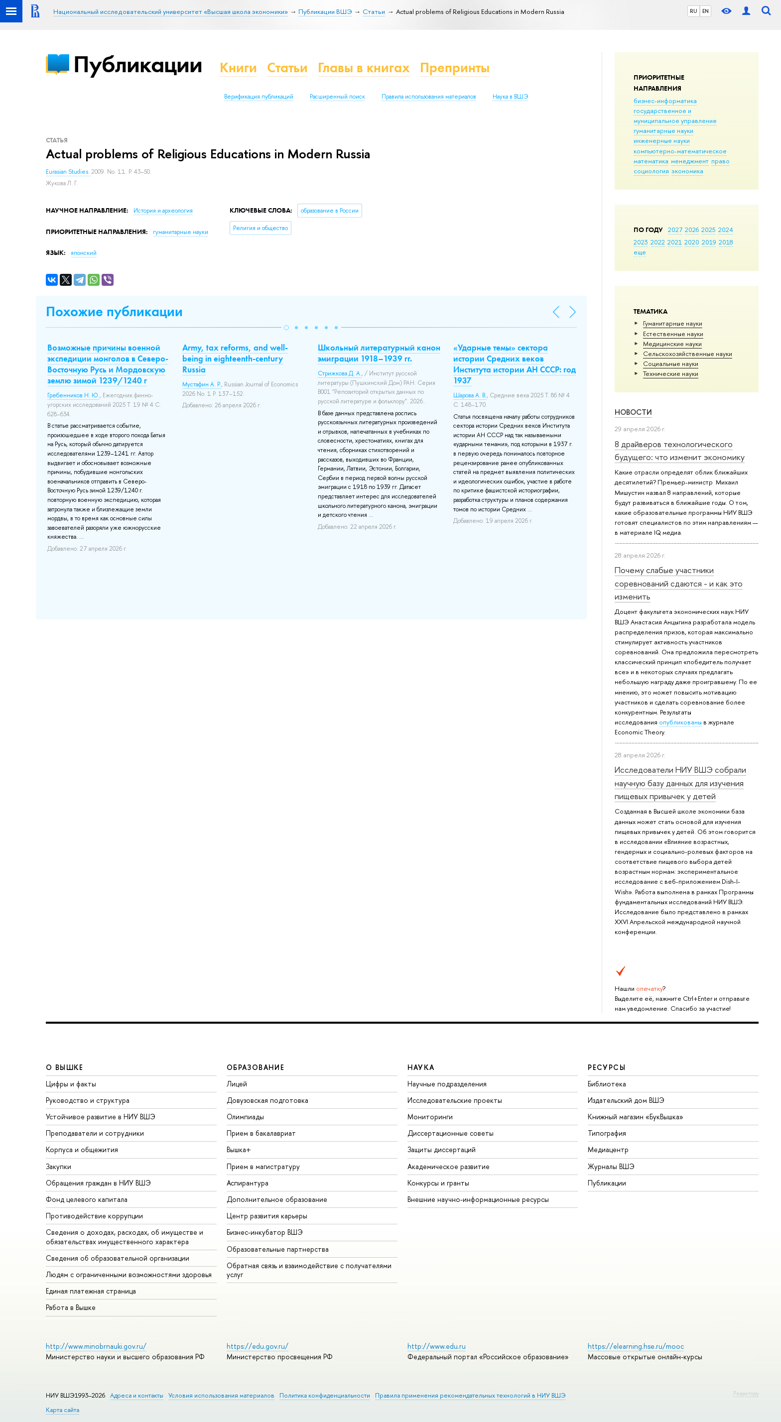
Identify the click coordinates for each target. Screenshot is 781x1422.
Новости (633, 412)
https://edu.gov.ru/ (257, 1346)
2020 (691, 241)
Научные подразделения (447, 1083)
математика (651, 160)
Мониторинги (430, 1116)
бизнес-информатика (665, 100)
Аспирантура (247, 1182)
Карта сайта (62, 1410)
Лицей (237, 1083)
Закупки (58, 1166)
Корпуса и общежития (82, 1149)
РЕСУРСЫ (607, 1067)
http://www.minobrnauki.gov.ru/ (96, 1346)
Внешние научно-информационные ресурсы (478, 1199)
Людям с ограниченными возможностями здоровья (129, 1274)
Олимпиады (245, 1116)
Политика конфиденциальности (324, 1395)
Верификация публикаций (258, 97)
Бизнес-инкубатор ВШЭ (265, 1232)
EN (705, 10)
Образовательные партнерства (278, 1249)
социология (651, 170)
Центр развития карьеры (267, 1215)
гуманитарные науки (663, 130)
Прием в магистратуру (263, 1166)
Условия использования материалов (221, 1395)
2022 (658, 241)
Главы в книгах (364, 67)
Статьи (287, 67)
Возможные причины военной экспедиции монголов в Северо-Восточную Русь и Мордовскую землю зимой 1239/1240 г (107, 364)
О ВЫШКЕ (65, 1067)
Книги (238, 67)
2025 (708, 229)
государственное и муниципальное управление (675, 115)
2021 (674, 241)
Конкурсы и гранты (438, 1182)
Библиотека (607, 1083)
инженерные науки (662, 140)
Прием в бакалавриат (261, 1133)
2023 (641, 241)
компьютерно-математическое (680, 150)
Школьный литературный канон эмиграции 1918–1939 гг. (379, 353)
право (720, 160)
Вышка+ (239, 1149)
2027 (675, 229)
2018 (726, 241)
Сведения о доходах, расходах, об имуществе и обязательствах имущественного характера (124, 1236)
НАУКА (421, 1067)
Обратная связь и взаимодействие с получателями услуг (309, 1270)
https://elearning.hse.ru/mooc (636, 1346)
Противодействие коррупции (94, 1215)
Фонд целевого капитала (87, 1199)
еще (640, 251)
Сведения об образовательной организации (117, 1258)
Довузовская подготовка (267, 1100)
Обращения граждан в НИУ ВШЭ (98, 1182)
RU (693, 10)
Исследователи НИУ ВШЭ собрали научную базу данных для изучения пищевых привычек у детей (680, 783)
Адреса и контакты (136, 1395)
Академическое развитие (448, 1166)
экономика (687, 170)
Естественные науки (673, 333)
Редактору (746, 1393)
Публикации (137, 64)
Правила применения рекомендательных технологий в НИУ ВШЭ (470, 1395)
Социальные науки (670, 363)
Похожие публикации (114, 311)
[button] (286, 328)
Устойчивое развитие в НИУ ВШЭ (100, 1116)
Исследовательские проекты (454, 1100)
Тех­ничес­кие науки (670, 373)
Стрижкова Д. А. (340, 373)
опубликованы (680, 721)
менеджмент (690, 160)
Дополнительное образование (277, 1199)
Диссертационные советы (450, 1133)
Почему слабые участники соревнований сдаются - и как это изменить (679, 583)
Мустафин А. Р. (201, 384)
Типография (607, 1133)
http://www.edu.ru (436, 1346)
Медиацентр (608, 1149)
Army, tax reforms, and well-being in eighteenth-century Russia (235, 358)
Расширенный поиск (337, 97)
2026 (692, 229)
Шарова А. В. (470, 395)
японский (84, 253)
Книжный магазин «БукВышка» (635, 1116)
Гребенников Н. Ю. (73, 395)
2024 (725, 229)
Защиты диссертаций (441, 1149)
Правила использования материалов (429, 97)
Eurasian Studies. (68, 172)
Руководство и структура (88, 1100)
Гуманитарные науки (672, 323)
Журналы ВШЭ (611, 1166)
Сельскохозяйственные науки (687, 353)
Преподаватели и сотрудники (95, 1133)
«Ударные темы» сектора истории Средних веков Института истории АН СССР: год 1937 (514, 364)
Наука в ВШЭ (510, 97)
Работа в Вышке (71, 1307)
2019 (709, 241)
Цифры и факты (71, 1083)
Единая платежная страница (91, 1291)
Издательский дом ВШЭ (626, 1100)
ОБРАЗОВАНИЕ (255, 1067)
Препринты (455, 67)
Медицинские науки (672, 343)
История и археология (163, 211)
